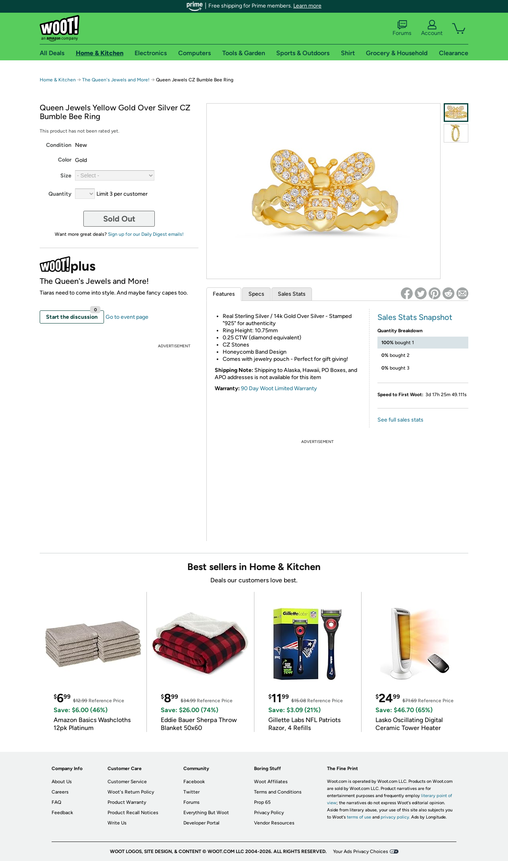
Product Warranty (127, 802)
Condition (58, 145)
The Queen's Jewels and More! (116, 80)
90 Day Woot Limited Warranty (279, 388)
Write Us (117, 823)
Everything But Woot (206, 812)
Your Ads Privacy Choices (360, 851)
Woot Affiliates (271, 781)
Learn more (307, 5)
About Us (62, 781)
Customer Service (127, 781)
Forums (402, 28)
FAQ (56, 802)
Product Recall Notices (133, 812)
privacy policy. (395, 817)
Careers (60, 792)
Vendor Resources (274, 823)
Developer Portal (201, 823)
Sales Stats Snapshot (414, 317)
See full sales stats (400, 419)
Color (64, 159)
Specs (256, 294)
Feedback (62, 812)
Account (432, 28)
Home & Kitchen (58, 80)
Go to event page (127, 317)
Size (65, 175)
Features (224, 294)
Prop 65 (262, 802)
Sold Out (119, 218)
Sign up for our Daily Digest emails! (146, 234)
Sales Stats (292, 294)
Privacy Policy (269, 812)
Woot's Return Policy (131, 792)
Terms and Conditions (278, 792)
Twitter (191, 792)
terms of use (359, 817)
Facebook (194, 781)
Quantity (59, 194)
